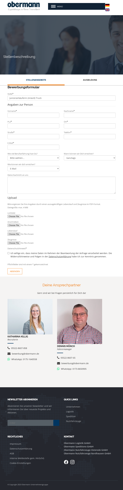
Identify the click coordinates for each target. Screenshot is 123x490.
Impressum (15, 443)
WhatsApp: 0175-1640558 (22, 359)
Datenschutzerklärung (60, 256)
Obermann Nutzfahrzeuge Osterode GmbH (86, 450)
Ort (66, 121)
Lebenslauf (12, 230)
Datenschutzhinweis (17, 248)
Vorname (12, 111)
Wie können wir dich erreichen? (21, 164)
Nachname (69, 111)
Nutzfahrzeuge (73, 421)
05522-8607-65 (66, 357)
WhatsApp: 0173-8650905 (72, 368)
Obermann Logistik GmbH (77, 443)
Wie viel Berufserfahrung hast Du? (23, 153)
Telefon (68, 132)
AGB (12, 453)
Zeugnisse (12, 239)
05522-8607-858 (17, 348)
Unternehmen (73, 406)
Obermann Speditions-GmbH (79, 446)
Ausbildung (90, 79)
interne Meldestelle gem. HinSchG (27, 458)
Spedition (71, 416)
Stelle (11, 93)
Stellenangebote (36, 79)
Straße (11, 132)
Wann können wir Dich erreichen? (79, 153)
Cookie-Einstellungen (20, 463)
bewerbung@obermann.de (23, 353)
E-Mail (11, 143)
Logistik (70, 411)
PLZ (10, 121)
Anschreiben (13, 222)
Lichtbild (11, 213)
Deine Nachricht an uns (18, 175)
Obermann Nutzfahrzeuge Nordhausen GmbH (87, 453)
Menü (60, 6)
